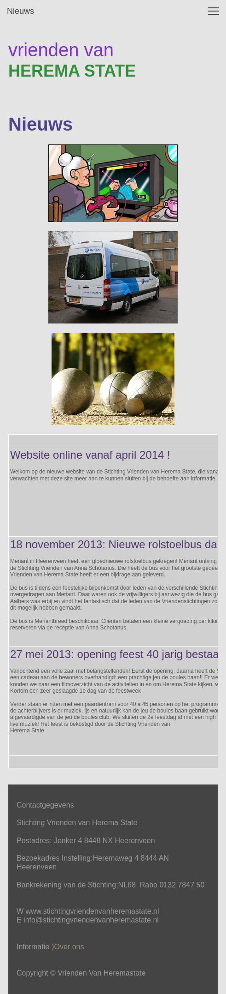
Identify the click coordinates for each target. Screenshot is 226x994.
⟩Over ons (68, 947)
